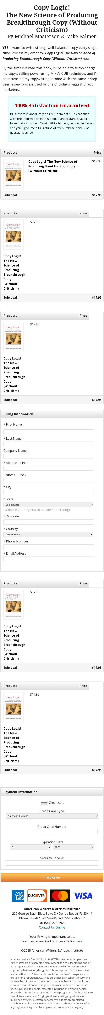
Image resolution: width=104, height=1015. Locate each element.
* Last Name (12, 438)
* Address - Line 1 (16, 463)
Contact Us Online (52, 927)
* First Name (12, 424)
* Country (10, 529)
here (78, 941)
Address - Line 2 (14, 475)
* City (7, 487)
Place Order (52, 877)
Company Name (15, 450)
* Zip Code (11, 516)
